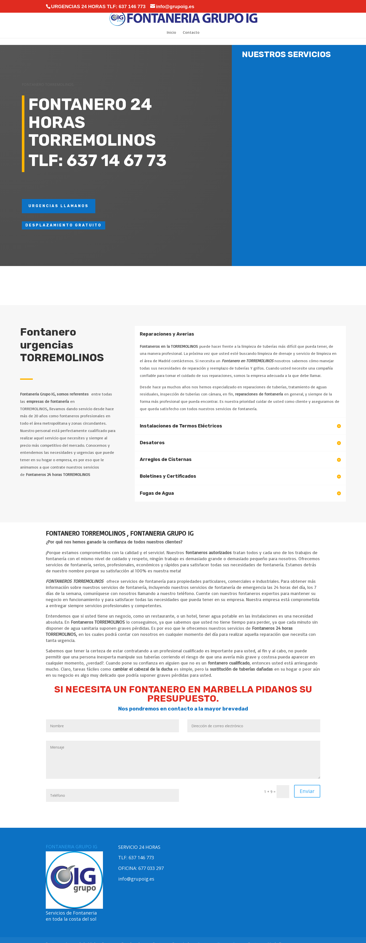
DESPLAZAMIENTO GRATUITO (63, 225)
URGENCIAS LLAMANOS (58, 206)
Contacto (191, 33)
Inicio (171, 33)
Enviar (307, 791)
